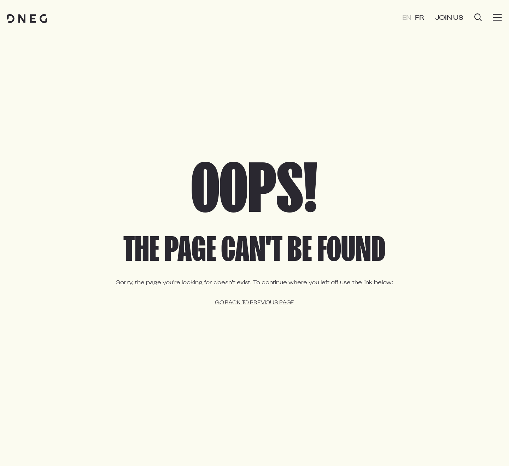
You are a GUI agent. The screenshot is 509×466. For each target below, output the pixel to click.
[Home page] (27, 18)
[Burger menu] (497, 17)
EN (407, 18)
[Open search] (478, 18)
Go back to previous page (254, 303)
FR (419, 18)
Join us (449, 18)
